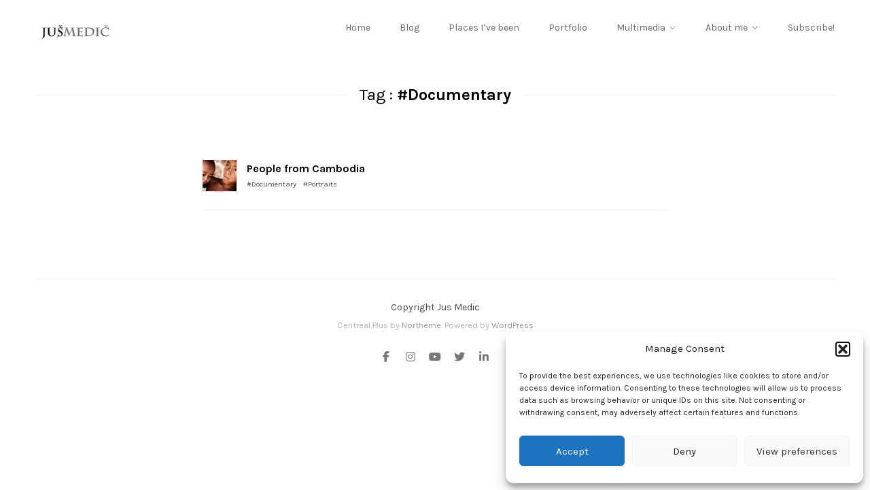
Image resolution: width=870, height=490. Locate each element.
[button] (843, 349)
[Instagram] (410, 358)
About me (727, 27)
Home (357, 27)
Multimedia (640, 27)
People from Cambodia (306, 168)
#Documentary (271, 184)
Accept (572, 451)
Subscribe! (811, 27)
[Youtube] (435, 358)
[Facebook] (388, 358)
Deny (684, 451)
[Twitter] (459, 358)
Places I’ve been (484, 27)
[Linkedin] (481, 358)
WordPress (512, 325)
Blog (409, 27)
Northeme (421, 325)
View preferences (796, 451)
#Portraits (320, 184)
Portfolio (568, 27)
